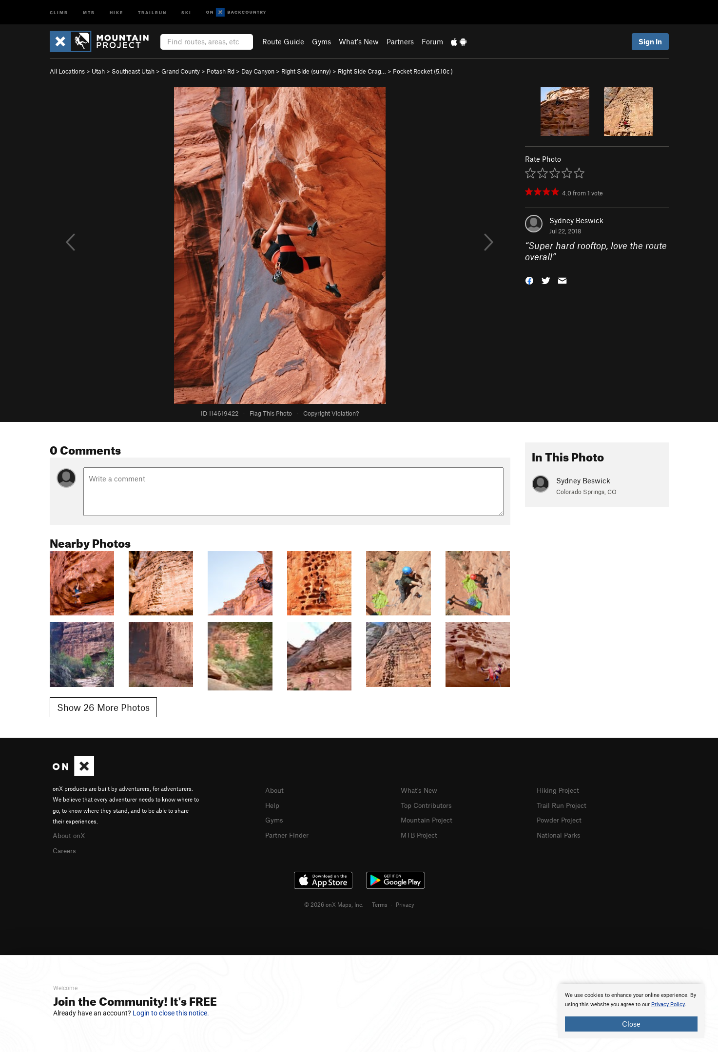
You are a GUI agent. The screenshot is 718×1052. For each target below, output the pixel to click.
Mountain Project (429, 818)
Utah (98, 71)
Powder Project (561, 818)
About (275, 789)
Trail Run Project (564, 804)
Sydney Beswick (576, 220)
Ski (186, 12)
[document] (631, 1011)
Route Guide (283, 41)
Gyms (321, 41)
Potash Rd (220, 71)
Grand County (180, 71)
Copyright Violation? (331, 413)
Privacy (405, 902)
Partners (400, 41)
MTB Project (421, 833)
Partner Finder (288, 833)
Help (273, 804)
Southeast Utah (133, 71)
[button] (529, 279)
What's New (359, 41)
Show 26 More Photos (103, 707)
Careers (65, 849)
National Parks (560, 833)
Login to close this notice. (171, 1013)
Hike (116, 12)
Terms (380, 902)
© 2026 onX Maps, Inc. (334, 902)
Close (631, 1023)
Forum (432, 41)
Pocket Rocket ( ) (423, 71)
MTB (89, 12)
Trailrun (152, 12)
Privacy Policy (668, 1004)
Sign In (650, 41)
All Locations (67, 71)
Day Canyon (257, 71)
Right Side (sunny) (306, 71)
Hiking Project (560, 789)
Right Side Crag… (362, 71)
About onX (70, 834)
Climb (59, 12)
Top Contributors (428, 804)
